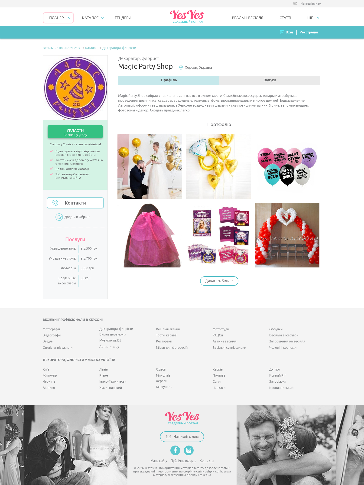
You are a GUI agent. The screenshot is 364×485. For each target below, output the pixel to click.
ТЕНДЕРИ (123, 18)
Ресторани (164, 341)
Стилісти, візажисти (57, 348)
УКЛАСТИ (75, 132)
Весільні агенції (168, 329)
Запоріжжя (277, 382)
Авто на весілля (225, 341)
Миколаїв (163, 376)
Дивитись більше (219, 281)
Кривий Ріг (277, 376)
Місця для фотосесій (172, 348)
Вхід (289, 32)
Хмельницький (110, 388)
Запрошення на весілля (287, 341)
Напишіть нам (310, 4)
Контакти (75, 203)
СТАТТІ (285, 18)
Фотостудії (221, 329)
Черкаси (219, 388)
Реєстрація (309, 32)
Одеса (161, 369)
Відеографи (52, 335)
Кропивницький (281, 388)
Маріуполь (164, 387)
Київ (46, 369)
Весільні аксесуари (283, 335)
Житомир (50, 376)
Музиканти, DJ (110, 340)
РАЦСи (218, 335)
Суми (217, 382)
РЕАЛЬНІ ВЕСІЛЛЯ (247, 18)
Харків (218, 369)
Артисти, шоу (109, 347)
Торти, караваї (166, 335)
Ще (310, 18)
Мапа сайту (158, 461)
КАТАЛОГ (90, 18)
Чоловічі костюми (282, 348)
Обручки (276, 329)
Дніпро (274, 369)
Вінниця (49, 388)
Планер (56, 18)
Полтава (219, 376)
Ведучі (48, 341)
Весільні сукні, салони (229, 348)
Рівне (103, 376)
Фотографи (51, 329)
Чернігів (49, 382)
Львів (103, 369)
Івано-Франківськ (112, 382)
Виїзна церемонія (112, 334)
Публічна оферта (183, 461)
